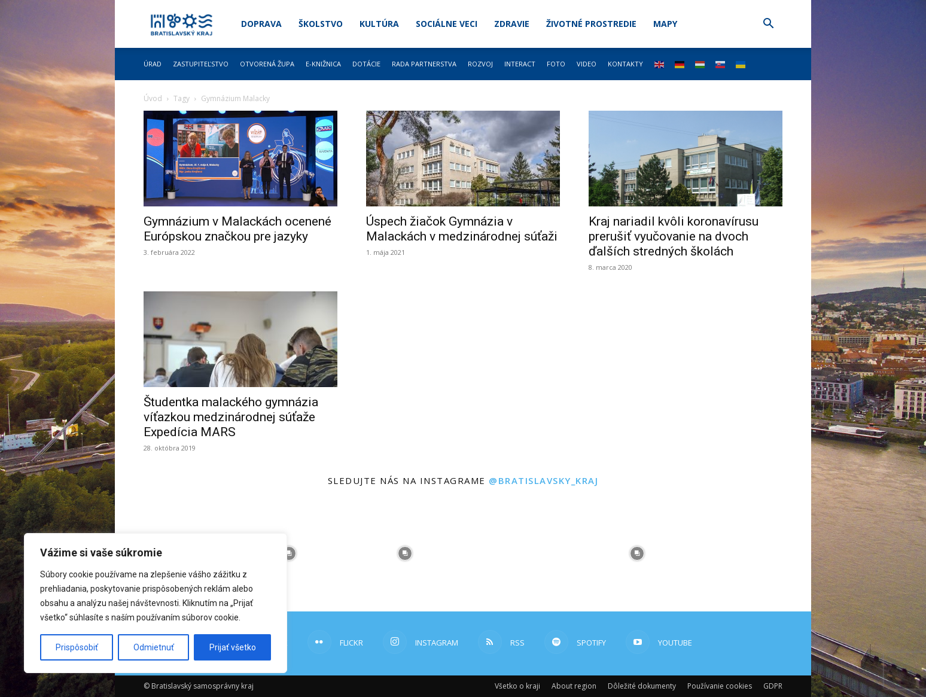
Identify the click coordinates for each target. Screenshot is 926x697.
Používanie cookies (719, 686)
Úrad (153, 63)
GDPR (772, 686)
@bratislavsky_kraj (543, 480)
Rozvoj (480, 63)
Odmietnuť (153, 647)
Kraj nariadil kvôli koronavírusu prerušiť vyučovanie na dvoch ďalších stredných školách (674, 236)
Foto (556, 63)
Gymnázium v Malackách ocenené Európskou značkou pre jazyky (237, 229)
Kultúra (379, 23)
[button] (768, 25)
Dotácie (366, 63)
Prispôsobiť (77, 647)
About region (574, 686)
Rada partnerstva (424, 63)
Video (586, 63)
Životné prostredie (591, 23)
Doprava (261, 23)
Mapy (665, 23)
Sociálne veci (446, 23)
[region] (155, 603)
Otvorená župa (267, 63)
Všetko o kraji (517, 686)
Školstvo (320, 23)
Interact (519, 63)
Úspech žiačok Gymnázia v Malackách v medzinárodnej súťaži (462, 229)
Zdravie (511, 23)
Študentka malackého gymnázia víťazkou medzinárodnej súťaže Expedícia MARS (231, 417)
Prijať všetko (232, 647)
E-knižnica (323, 63)
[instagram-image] (289, 553)
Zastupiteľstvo (201, 63)
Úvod (153, 98)
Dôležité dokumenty (642, 686)
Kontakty (625, 63)
